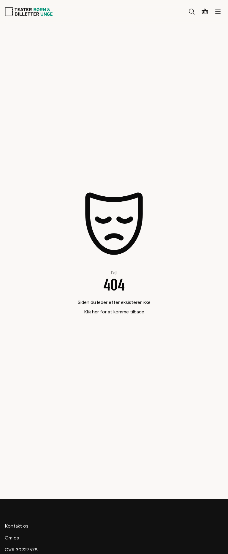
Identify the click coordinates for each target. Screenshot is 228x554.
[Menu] (218, 12)
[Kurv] (205, 12)
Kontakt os (16, 526)
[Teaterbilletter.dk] (28, 12)
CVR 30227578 (21, 550)
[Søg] (191, 12)
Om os (12, 538)
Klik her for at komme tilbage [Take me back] (114, 312)
